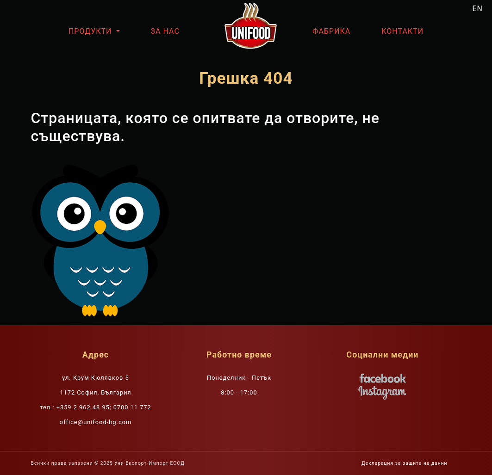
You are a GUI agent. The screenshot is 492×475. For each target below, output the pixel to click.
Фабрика (331, 31)
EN (478, 8)
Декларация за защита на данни (404, 463)
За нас (165, 31)
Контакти (402, 31)
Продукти (91, 31)
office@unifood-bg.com (95, 422)
